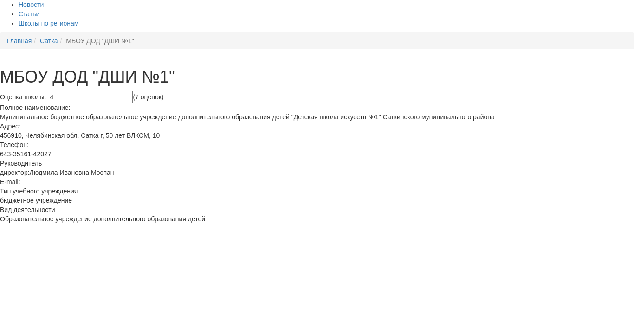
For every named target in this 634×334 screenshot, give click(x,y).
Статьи (29, 14)
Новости (31, 4)
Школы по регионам (48, 23)
